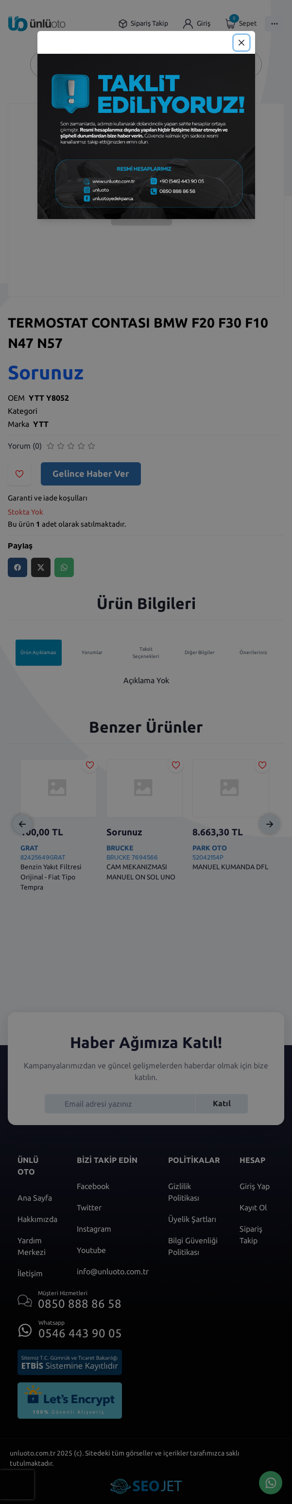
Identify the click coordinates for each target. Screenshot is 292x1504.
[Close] (241, 42)
